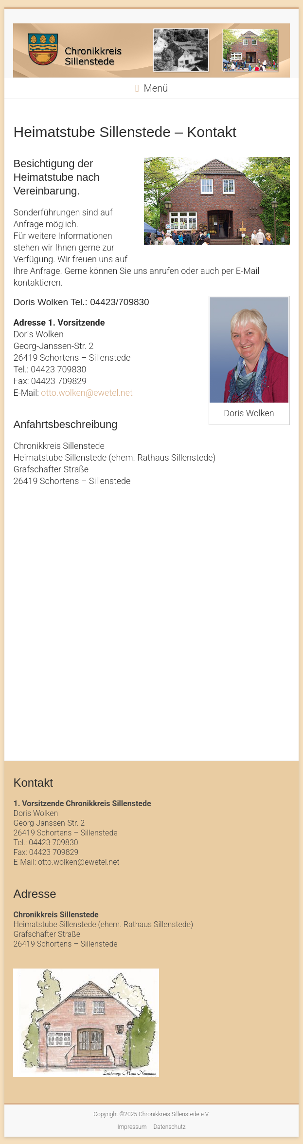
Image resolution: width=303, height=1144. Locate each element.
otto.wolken (63, 393)
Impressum (131, 1127)
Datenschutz (169, 1127)
